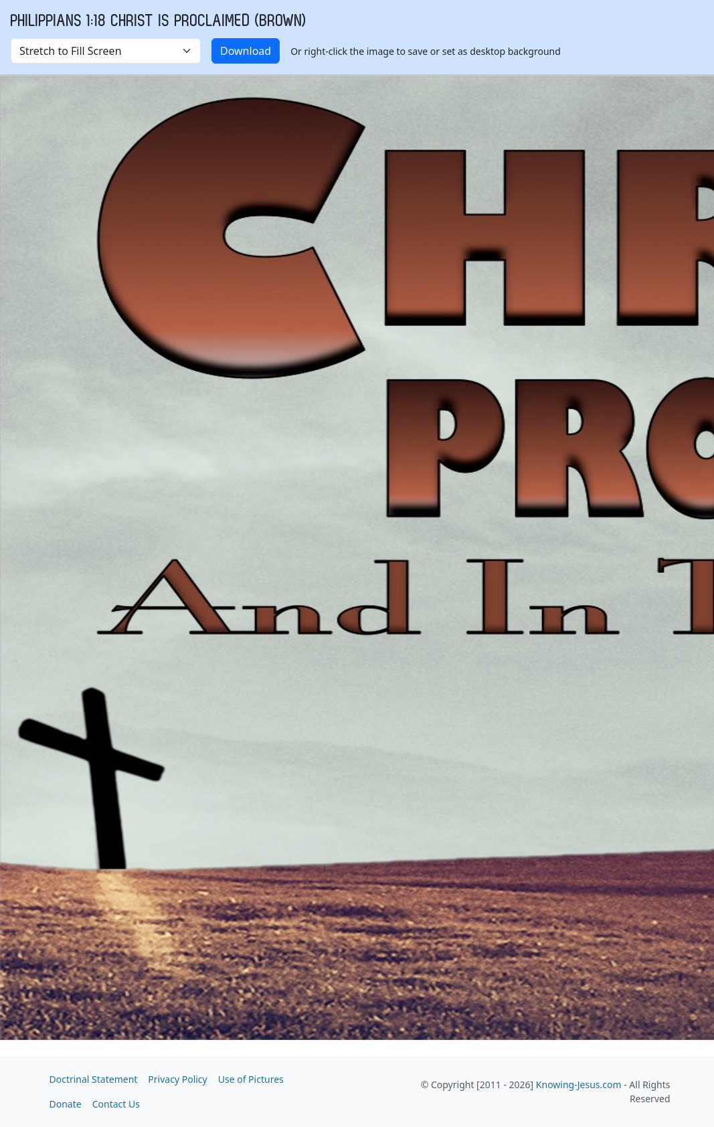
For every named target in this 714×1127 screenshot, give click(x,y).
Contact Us (116, 1104)
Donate (66, 1104)
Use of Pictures (251, 1079)
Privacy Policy (177, 1079)
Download (245, 51)
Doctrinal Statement (94, 1079)
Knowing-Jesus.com (579, 1084)
